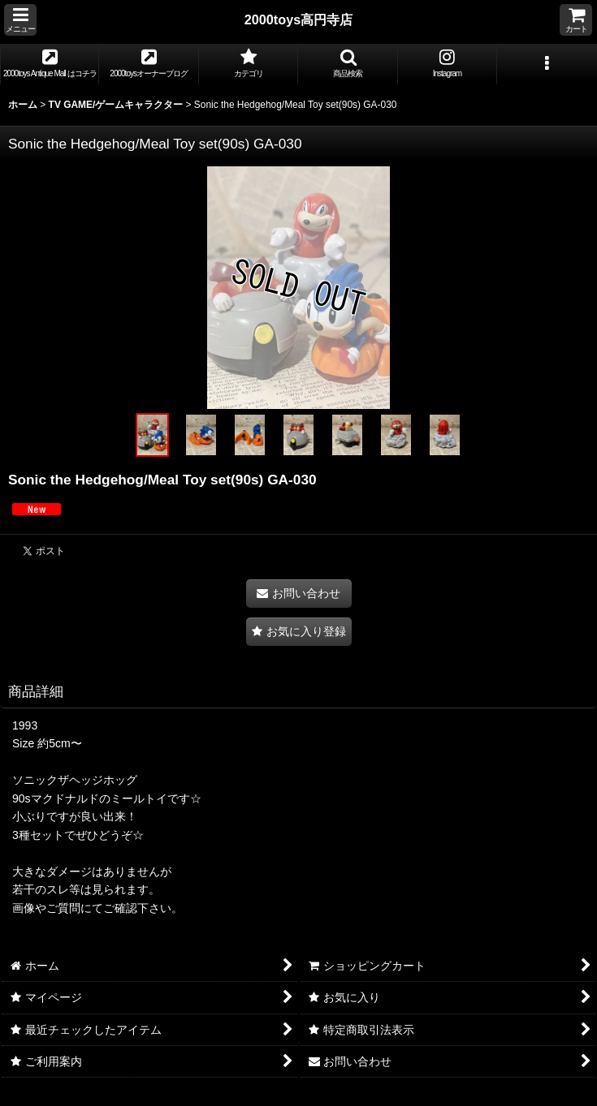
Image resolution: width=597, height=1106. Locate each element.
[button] (20, 20)
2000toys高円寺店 (298, 19)
